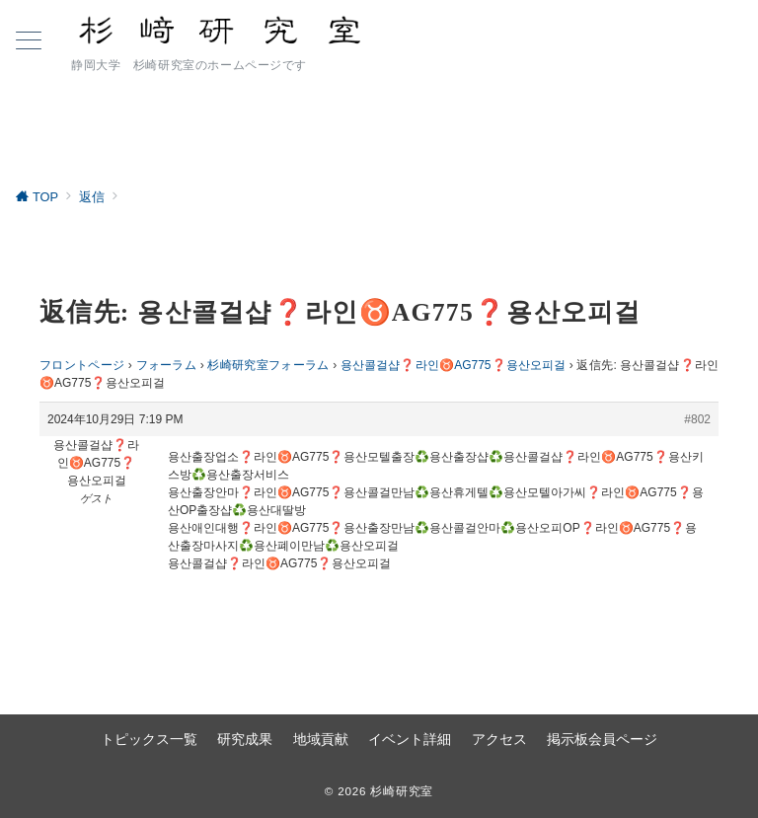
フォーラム (166, 365)
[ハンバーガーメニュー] (28, 42)
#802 (697, 419)
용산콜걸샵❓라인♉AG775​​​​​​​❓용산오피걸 (453, 365)
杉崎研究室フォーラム (268, 365)
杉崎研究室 (401, 790)
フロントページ (81, 365)
